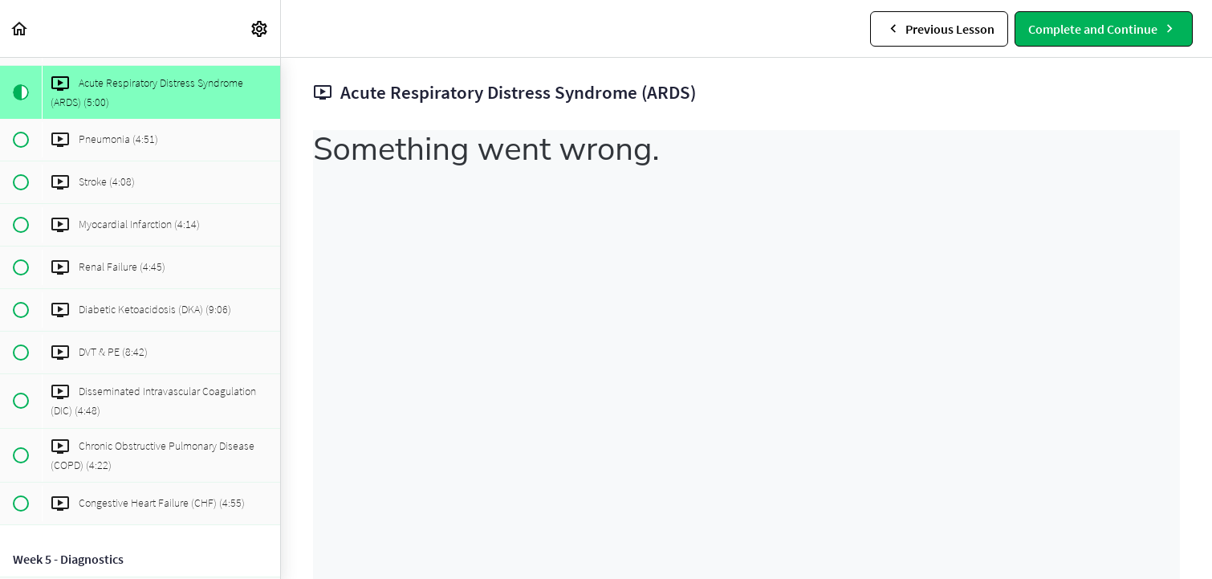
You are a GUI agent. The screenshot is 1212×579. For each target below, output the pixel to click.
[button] (20, 28)
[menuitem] (260, 28)
